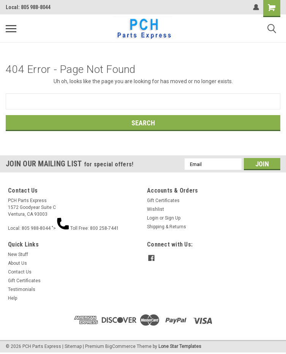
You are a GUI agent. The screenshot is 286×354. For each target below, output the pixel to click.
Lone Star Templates (179, 346)
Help (12, 298)
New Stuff (18, 254)
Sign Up (172, 218)
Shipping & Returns (166, 226)
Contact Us (20, 272)
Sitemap (73, 346)
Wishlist (155, 209)
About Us (17, 263)
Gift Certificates (163, 200)
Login (152, 218)
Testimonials (21, 289)
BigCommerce (120, 346)
